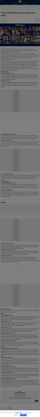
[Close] (38, 412)
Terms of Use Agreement (27, 412)
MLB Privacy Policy (18, 412)
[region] (20, 413)
